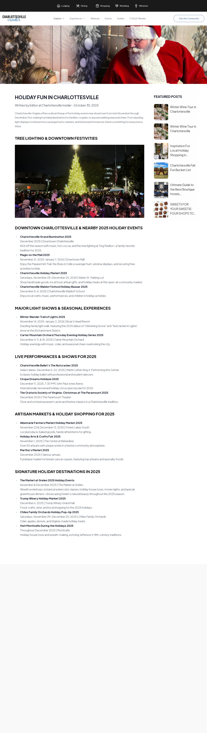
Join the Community (189, 18)
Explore (59, 18)
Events (108, 18)
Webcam (95, 18)
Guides (120, 18)
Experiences (78, 18)
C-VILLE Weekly (138, 18)
